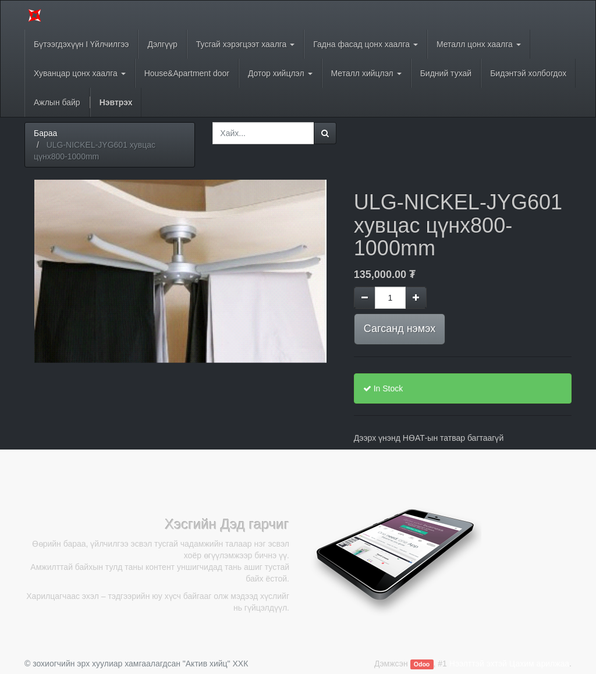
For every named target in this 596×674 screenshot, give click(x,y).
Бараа (45, 133)
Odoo (422, 664)
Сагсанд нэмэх (399, 328)
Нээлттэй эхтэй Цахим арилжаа (509, 663)
